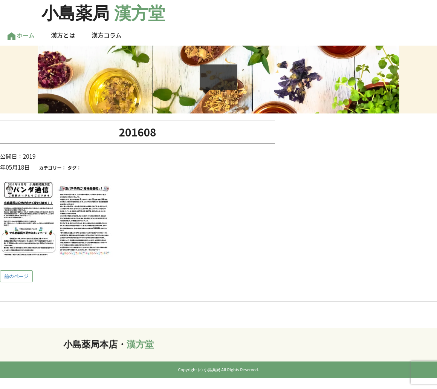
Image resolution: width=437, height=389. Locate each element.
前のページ (16, 276)
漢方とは (63, 35)
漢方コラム (107, 35)
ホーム (21, 35)
